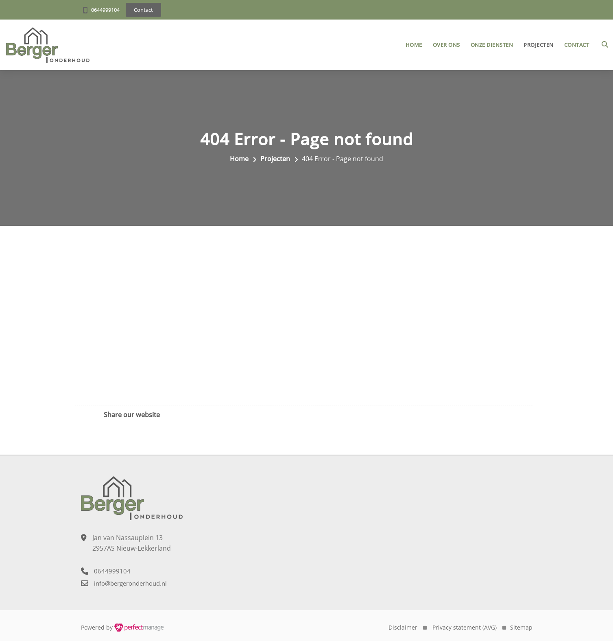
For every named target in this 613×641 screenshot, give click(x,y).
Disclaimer (402, 627)
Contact (576, 44)
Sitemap (521, 627)
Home (414, 44)
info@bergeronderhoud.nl (130, 583)
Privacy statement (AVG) (464, 627)
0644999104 (105, 9)
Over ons (446, 44)
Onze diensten (492, 44)
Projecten (539, 44)
